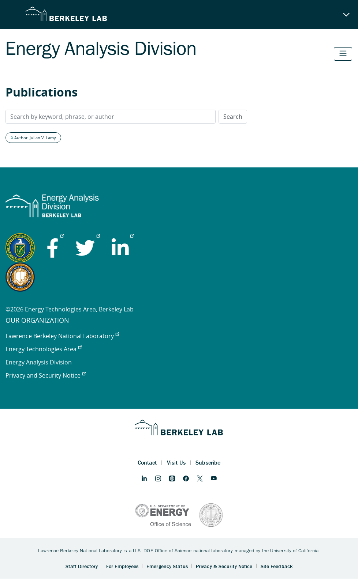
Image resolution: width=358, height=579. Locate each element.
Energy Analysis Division (38, 362)
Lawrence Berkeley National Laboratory (62, 336)
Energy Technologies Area (43, 349)
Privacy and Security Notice (45, 375)
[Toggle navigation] (343, 54)
